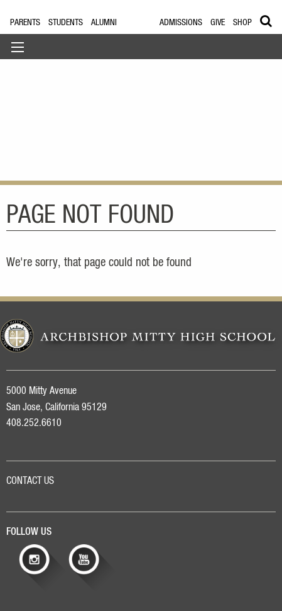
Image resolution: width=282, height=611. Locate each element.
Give (217, 22)
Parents (25, 22)
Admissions (181, 22)
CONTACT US (30, 481)
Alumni (104, 22)
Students (65, 22)
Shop (242, 22)
